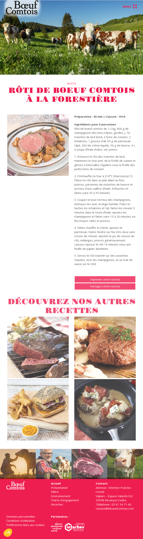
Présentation (59, 487)
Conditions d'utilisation (20, 520)
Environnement (60, 496)
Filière (55, 492)
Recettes (57, 504)
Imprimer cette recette (105, 284)
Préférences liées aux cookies (25, 525)
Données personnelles (20, 516)
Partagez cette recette (105, 291)
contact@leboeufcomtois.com (115, 508)
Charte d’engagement (65, 500)
